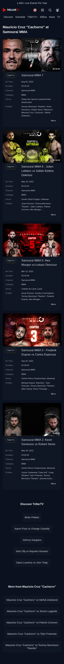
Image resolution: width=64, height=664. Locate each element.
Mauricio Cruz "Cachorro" (32, 112)
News (52, 17)
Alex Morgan (35, 209)
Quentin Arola (46, 478)
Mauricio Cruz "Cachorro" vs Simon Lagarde (32, 611)
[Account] (57, 10)
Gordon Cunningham (44, 293)
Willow (43, 17)
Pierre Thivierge (40, 389)
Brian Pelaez (32, 517)
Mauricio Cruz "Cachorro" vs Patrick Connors (32, 622)
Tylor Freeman (36, 475)
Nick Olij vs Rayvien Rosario (32, 551)
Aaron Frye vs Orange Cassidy (32, 528)
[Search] (50, 10)
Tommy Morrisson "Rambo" (33, 106)
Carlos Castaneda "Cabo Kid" (34, 472)
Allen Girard (26, 389)
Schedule (20, 17)
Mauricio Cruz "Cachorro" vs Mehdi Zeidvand (32, 599)
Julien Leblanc (36, 206)
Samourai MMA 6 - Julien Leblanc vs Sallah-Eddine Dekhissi (37, 171)
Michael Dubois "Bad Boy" (33, 383)
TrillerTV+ (32, 17)
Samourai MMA (28, 90)
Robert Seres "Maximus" (42, 109)
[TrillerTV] (11, 10)
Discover (8, 17)
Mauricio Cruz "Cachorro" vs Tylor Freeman (32, 633)
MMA (23, 95)
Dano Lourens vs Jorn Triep (32, 562)
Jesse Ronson (27, 203)
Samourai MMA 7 (32, 75)
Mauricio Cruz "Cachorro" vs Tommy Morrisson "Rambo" (31, 647)
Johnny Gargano (32, 539)
